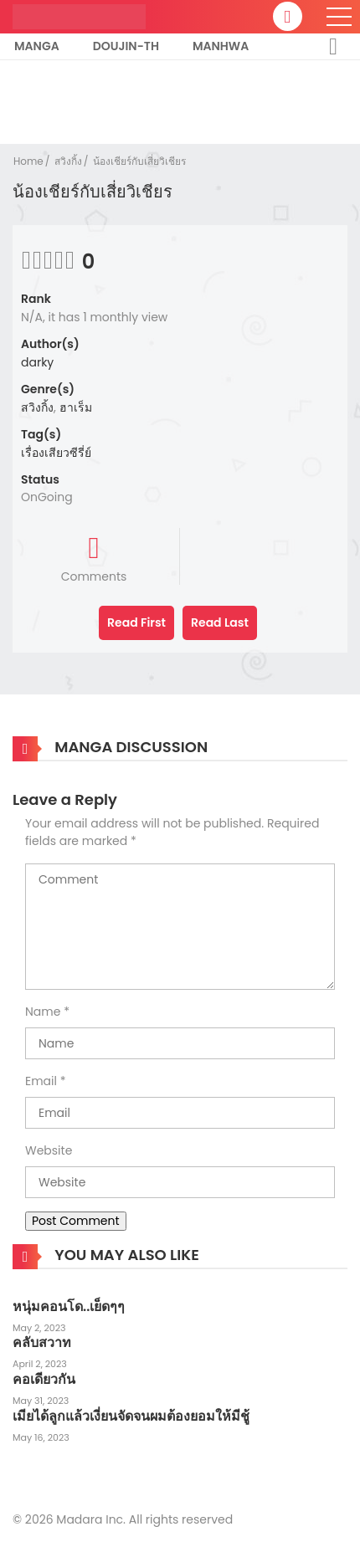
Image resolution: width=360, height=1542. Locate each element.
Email (41, 1081)
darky (37, 362)
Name (42, 1011)
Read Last (220, 622)
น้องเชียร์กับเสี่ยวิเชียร (139, 161)
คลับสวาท (42, 1342)
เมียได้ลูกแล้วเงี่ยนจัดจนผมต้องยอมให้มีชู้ (131, 1416)
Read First (136, 622)
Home (28, 161)
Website (48, 1150)
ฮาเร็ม (75, 407)
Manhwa (221, 46)
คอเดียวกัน (44, 1379)
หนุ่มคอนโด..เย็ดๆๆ (69, 1306)
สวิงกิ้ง (68, 161)
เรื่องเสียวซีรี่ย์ (56, 452)
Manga (36, 46)
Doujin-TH (126, 46)
